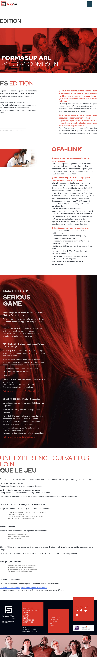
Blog (51, 624)
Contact (52, 626)
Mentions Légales (28, 628)
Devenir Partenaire (31, 610)
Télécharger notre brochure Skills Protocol (30, 435)
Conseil (26, 614)
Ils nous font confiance (54, 621)
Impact (26, 616)
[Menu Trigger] (89, 4)
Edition (26, 618)
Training (26, 612)
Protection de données (29, 630)
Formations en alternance (29, 621)
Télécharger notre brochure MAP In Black (30, 380)
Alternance (28, 608)
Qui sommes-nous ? (56, 618)
